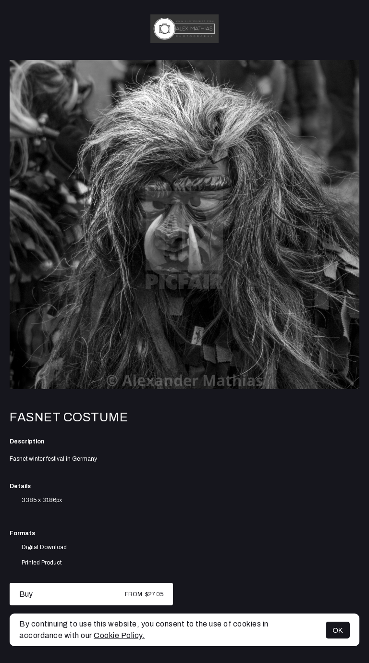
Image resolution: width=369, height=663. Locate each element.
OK (337, 630)
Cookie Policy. (119, 635)
